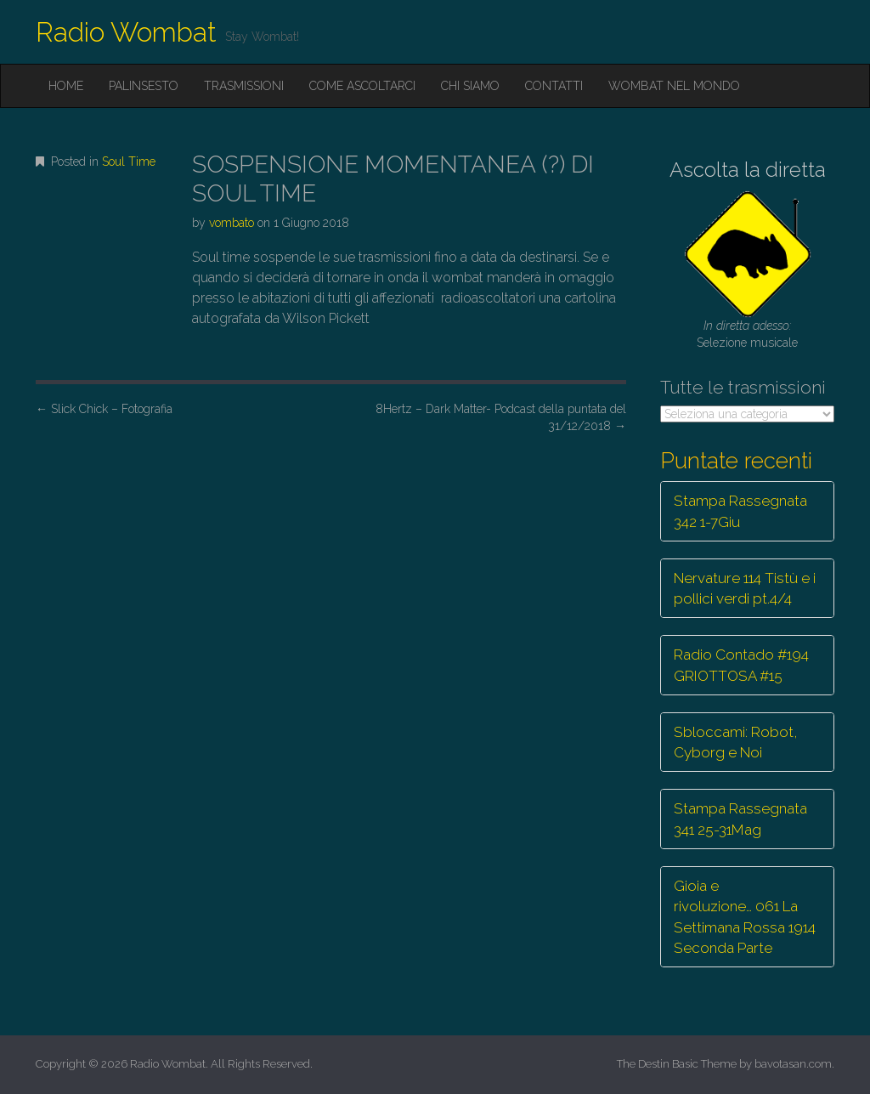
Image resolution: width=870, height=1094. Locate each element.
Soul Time (128, 161)
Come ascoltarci (362, 86)
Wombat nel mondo (674, 86)
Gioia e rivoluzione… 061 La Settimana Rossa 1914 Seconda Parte (745, 916)
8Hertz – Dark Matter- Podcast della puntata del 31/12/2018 (501, 417)
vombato (231, 223)
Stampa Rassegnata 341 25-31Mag (740, 818)
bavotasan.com (793, 1063)
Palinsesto (143, 86)
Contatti (554, 86)
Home (65, 86)
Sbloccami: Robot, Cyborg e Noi (736, 742)
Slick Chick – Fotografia (104, 409)
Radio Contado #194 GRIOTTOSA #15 (741, 664)
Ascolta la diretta (747, 169)
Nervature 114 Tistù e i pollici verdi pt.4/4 (745, 588)
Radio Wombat (126, 32)
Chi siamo (470, 86)
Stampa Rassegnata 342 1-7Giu (740, 511)
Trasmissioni (244, 86)
